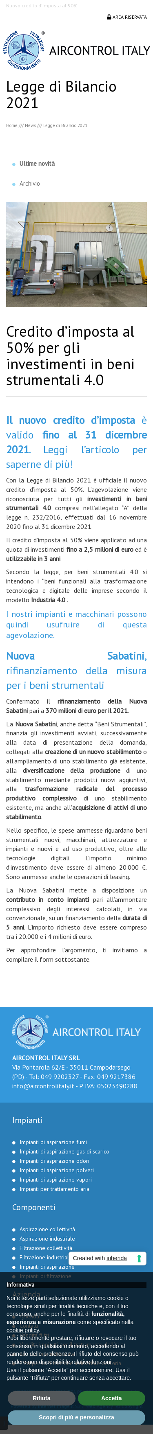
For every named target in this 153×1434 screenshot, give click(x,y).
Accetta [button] (111, 1398)
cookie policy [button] (23, 1330)
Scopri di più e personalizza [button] (76, 1417)
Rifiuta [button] (42, 1398)
